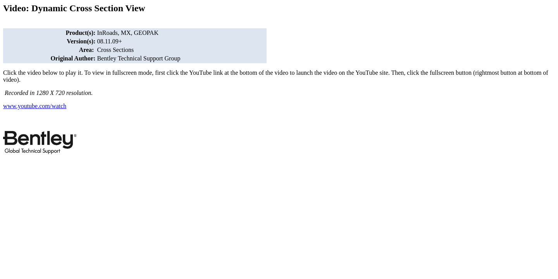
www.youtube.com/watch (34, 106)
